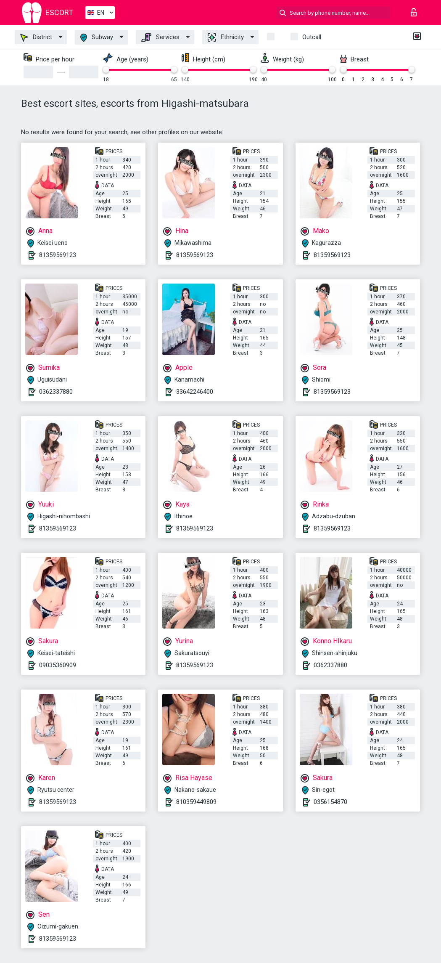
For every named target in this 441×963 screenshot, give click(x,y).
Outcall (311, 37)
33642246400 (194, 391)
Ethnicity (226, 37)
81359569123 (57, 255)
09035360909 (57, 665)
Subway (96, 37)
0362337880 (56, 391)
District (36, 37)
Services (160, 37)
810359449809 (196, 802)
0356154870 (330, 802)
